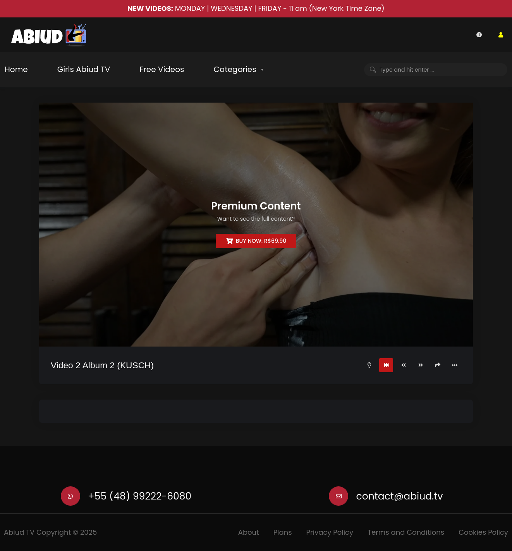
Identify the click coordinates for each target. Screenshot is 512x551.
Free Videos (161, 69)
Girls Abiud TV (83, 69)
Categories (234, 69)
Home (16, 69)
